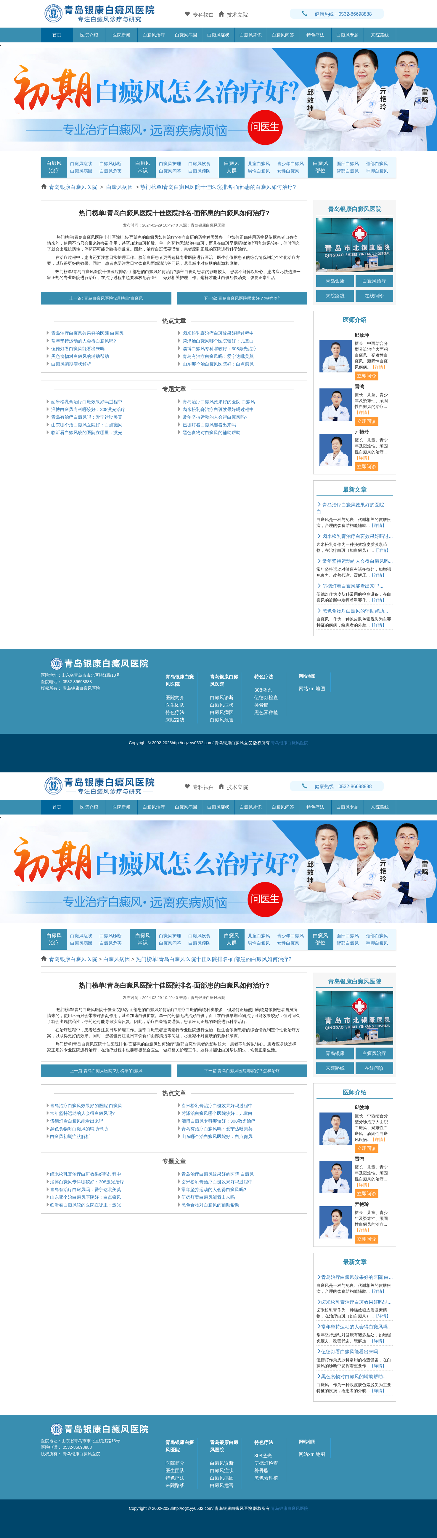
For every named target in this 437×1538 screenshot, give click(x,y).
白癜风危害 (110, 170)
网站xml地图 (312, 688)
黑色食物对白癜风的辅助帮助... (352, 610)
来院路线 (380, 34)
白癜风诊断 (110, 163)
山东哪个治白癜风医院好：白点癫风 (217, 363)
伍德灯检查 (266, 697)
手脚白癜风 (377, 170)
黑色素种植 (266, 712)
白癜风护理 (170, 163)
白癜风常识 (251, 34)
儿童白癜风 (259, 163)
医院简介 (175, 697)
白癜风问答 (283, 34)
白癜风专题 (347, 34)
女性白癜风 (288, 170)
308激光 (263, 690)
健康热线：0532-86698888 (337, 14)
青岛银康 (335, 280)
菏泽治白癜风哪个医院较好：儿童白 (217, 340)
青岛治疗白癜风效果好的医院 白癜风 (86, 333)
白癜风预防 (199, 170)
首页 (56, 34)
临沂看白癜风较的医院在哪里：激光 (86, 432)
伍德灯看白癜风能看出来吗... (349, 586)
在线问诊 (374, 295)
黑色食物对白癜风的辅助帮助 (79, 356)
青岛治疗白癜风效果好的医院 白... (354, 1277)
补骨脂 (261, 704)
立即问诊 (366, 375)
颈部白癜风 (377, 163)
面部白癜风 (348, 163)
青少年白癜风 (290, 163)
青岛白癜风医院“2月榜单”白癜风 (113, 298)
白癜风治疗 (154, 34)
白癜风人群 (231, 166)
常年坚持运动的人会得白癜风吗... (354, 561)
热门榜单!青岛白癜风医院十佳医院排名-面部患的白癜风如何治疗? (218, 187)
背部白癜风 (348, 170)
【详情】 (379, 367)
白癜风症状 (218, 34)
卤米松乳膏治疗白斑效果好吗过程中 (217, 333)
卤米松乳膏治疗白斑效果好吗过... (354, 536)
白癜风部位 (320, 166)
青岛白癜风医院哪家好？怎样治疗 (249, 298)
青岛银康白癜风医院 (74, 187)
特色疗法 (315, 34)
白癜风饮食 (199, 163)
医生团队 (175, 704)
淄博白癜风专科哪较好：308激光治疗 (219, 348)
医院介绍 (89, 34)
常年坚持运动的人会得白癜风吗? (83, 340)
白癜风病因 (186, 34)
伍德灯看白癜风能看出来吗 (77, 348)
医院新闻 (121, 34)
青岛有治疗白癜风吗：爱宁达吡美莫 (217, 356)
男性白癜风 (259, 170)
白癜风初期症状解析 (70, 363)
